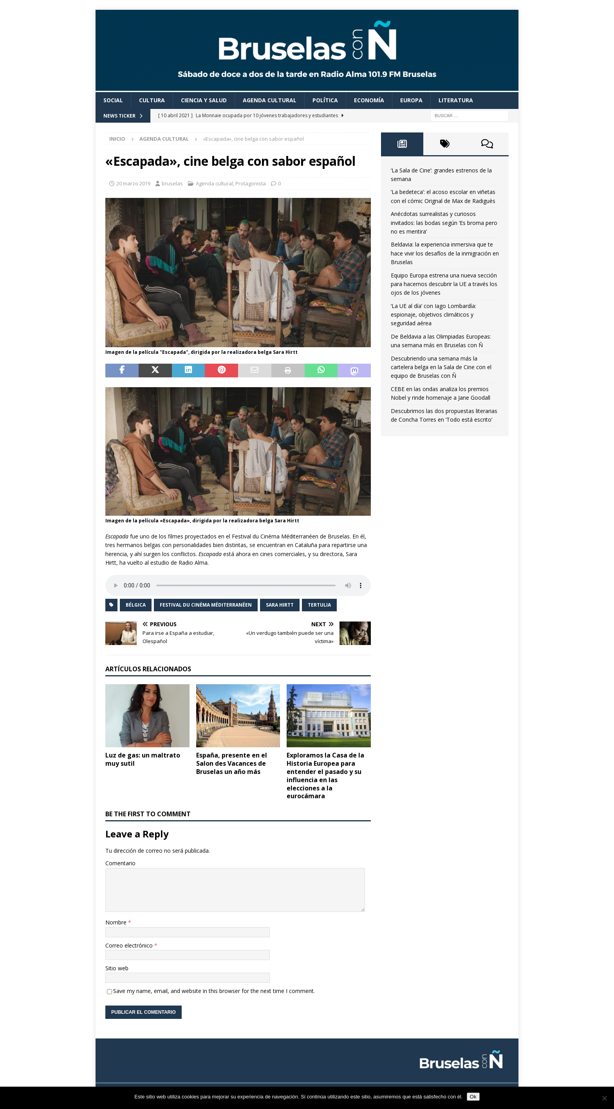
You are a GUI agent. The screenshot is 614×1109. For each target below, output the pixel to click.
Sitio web (116, 968)
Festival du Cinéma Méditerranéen (206, 605)
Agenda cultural (269, 100)
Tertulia (319, 605)
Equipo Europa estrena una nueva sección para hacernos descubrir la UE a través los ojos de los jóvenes (444, 284)
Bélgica (136, 605)
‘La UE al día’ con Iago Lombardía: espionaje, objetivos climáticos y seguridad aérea (433, 314)
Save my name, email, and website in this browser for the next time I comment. (214, 991)
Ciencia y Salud (204, 100)
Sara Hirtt (280, 605)
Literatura (456, 100)
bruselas (172, 183)
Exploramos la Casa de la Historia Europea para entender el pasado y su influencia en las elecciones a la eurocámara (325, 775)
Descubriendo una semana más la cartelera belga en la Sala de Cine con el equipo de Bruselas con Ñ (441, 367)
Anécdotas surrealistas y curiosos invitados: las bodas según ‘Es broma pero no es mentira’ (444, 222)
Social (113, 100)
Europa (411, 100)
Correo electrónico (129, 945)
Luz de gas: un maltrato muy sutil (142, 759)
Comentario (120, 863)
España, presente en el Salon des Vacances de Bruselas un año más (231, 763)
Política (325, 100)
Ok (473, 1097)
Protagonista (250, 183)
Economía (369, 100)
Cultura (152, 100)
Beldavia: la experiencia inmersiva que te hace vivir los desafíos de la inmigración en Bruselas (445, 253)
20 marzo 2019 (133, 183)
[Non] (604, 1098)
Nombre (116, 922)
